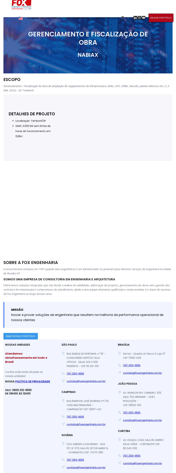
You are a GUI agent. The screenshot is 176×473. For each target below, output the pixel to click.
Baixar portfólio (161, 17)
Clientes (56, 18)
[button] (124, 18)
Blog (98, 18)
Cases (66, 18)
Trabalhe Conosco (83, 18)
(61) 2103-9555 (75, 373)
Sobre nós (33, 18)
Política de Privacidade (32, 381)
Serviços (45, 18)
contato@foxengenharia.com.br (86, 381)
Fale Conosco (110, 18)
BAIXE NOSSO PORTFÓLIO (20, 336)
